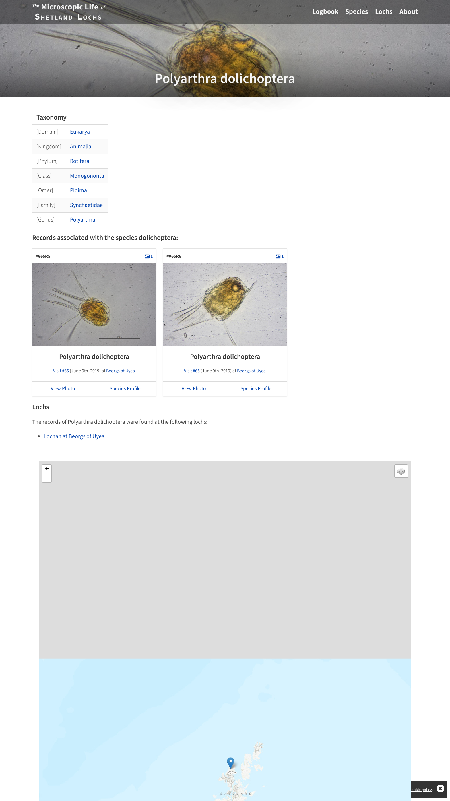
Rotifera (79, 161)
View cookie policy (416, 790)
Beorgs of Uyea (120, 371)
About (408, 12)
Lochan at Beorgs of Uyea (74, 436)
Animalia (80, 147)
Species (356, 12)
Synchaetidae (86, 205)
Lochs (384, 12)
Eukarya (80, 132)
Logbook (325, 12)
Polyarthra (82, 220)
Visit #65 (61, 371)
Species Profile (125, 388)
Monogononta (87, 176)
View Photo (63, 388)
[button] (230, 760)
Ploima (78, 190)
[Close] (440, 791)
